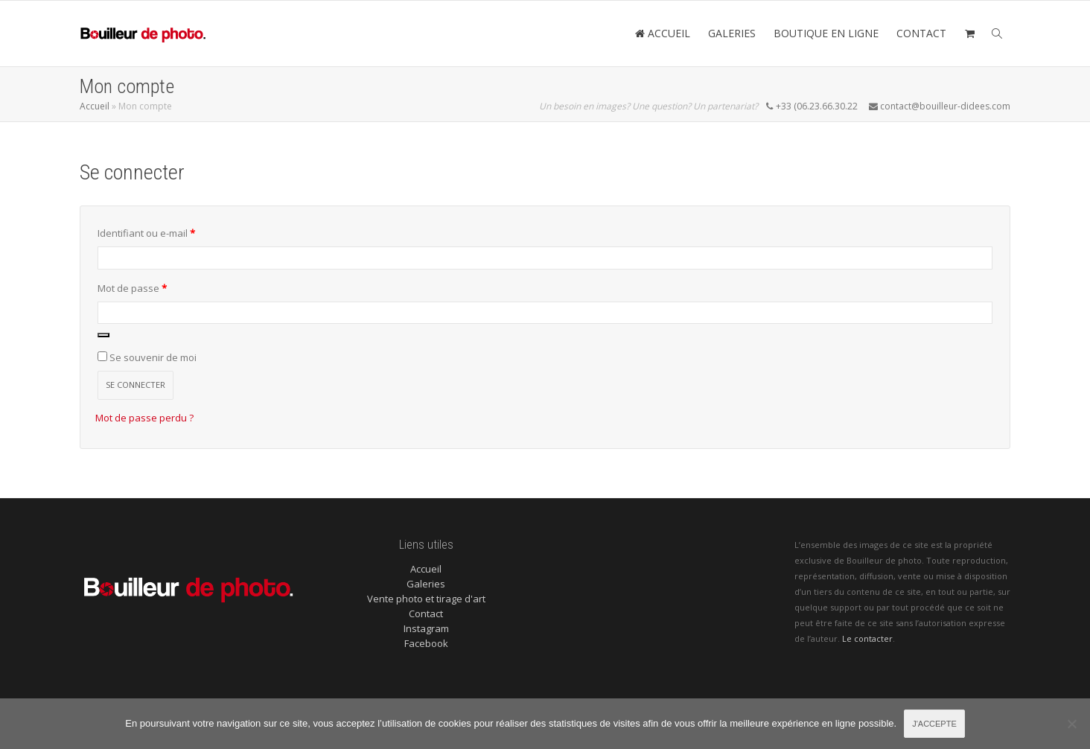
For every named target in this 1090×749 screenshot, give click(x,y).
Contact (426, 613)
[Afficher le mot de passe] (103, 335)
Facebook (426, 643)
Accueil (94, 106)
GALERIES (732, 33)
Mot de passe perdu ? (144, 417)
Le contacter (867, 638)
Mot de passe (157, 286)
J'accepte (934, 723)
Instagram (426, 628)
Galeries (426, 583)
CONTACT (921, 33)
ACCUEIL (662, 33)
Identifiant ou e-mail (171, 231)
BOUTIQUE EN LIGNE (826, 33)
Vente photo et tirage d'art (426, 598)
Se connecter (135, 384)
